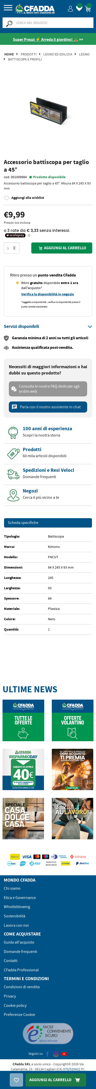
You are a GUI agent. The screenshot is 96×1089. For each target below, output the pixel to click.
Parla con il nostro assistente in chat (46, 407)
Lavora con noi (16, 925)
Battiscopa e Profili (25, 59)
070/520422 (71, 1069)
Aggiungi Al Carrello (55, 1079)
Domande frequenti (20, 951)
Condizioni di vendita (22, 986)
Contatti (10, 960)
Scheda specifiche (23, 523)
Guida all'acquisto (19, 942)
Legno (84, 54)
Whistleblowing (17, 906)
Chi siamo (12, 888)
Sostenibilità (14, 916)
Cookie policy (15, 1005)
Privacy (10, 996)
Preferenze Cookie (19, 1014)
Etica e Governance (20, 897)
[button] (70, 8)
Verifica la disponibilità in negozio (47, 294)
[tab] (48, 327)
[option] (48, 116)
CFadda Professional (21, 970)
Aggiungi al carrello (61, 248)
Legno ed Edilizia (57, 54)
